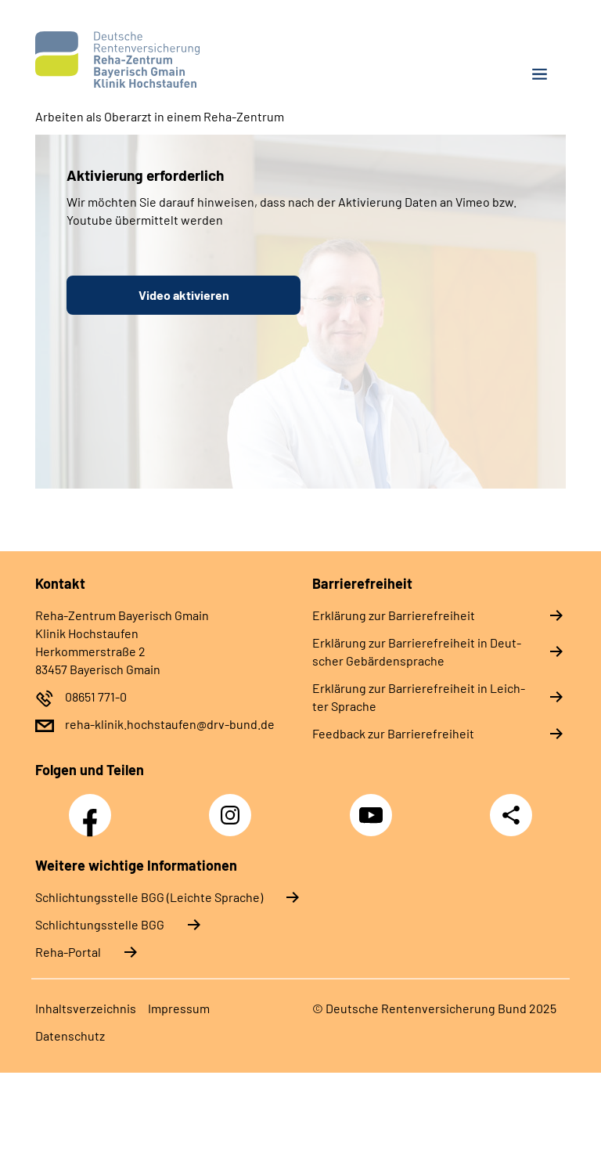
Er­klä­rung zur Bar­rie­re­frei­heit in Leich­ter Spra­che (418, 696)
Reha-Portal (68, 951)
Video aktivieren (184, 294)
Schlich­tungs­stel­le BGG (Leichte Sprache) (149, 896)
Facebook (94, 806)
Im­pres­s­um (179, 1008)
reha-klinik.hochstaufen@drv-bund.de (170, 723)
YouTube (373, 806)
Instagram (234, 806)
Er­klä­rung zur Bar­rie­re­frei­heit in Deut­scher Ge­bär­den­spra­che (416, 651)
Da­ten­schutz (70, 1035)
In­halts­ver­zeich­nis (85, 1008)
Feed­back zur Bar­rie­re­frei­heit (393, 733)
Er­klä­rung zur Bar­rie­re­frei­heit (393, 615)
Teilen (511, 815)
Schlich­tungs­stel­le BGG (99, 924)
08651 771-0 (96, 696)
